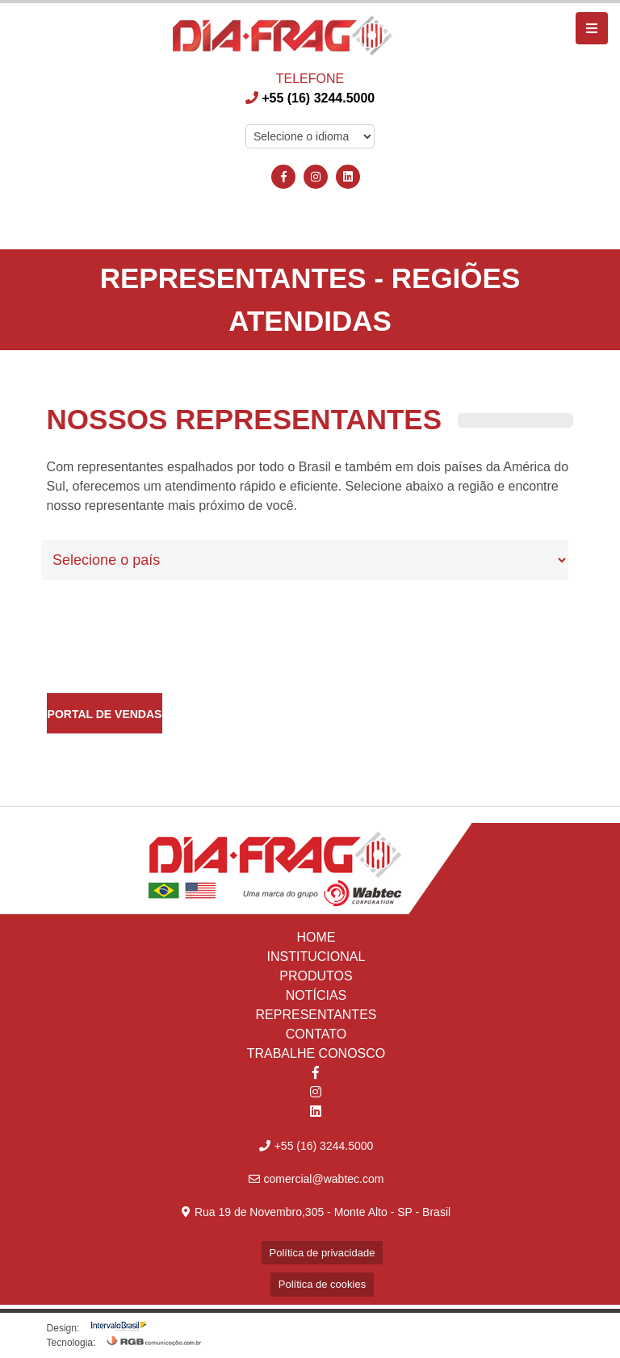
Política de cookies (322, 1284)
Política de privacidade (322, 1253)
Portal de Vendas (105, 714)
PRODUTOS (315, 976)
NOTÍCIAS (316, 995)
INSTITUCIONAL (316, 956)
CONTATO (316, 1034)
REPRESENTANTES (316, 1015)
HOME (315, 937)
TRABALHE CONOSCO (316, 1053)
